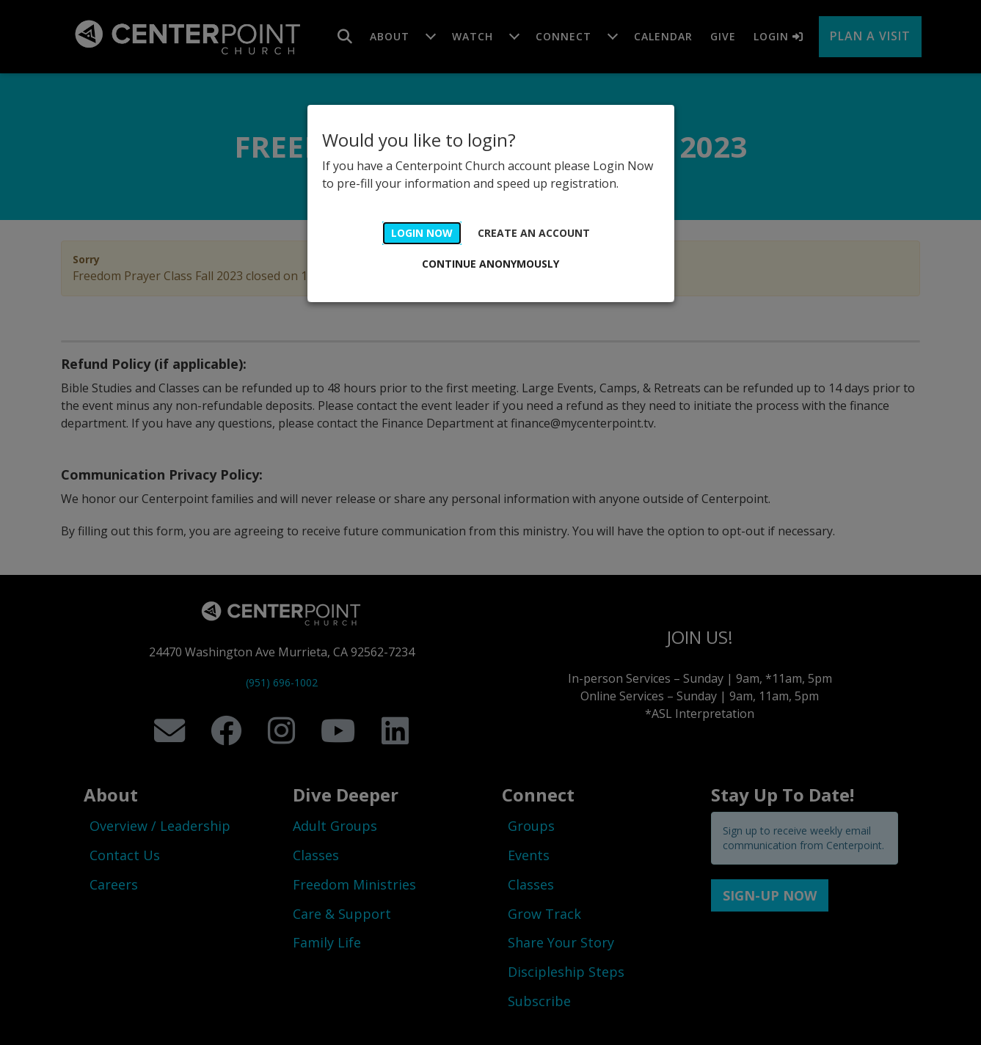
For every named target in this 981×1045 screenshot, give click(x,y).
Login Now (422, 233)
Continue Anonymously (490, 264)
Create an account (534, 233)
